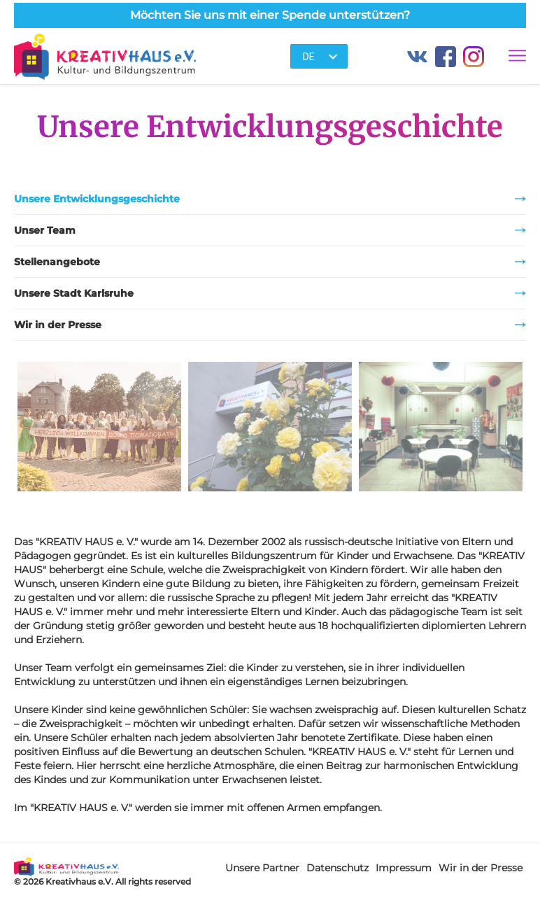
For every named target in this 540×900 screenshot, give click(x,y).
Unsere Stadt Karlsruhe (270, 293)
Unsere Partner (262, 868)
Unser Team (270, 230)
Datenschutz (337, 868)
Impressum (404, 868)
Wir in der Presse (270, 324)
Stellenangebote (270, 261)
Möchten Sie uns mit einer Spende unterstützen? (270, 15)
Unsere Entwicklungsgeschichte (270, 198)
